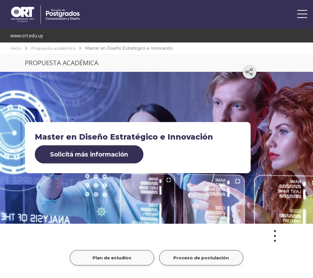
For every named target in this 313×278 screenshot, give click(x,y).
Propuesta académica (53, 48)
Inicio (15, 48)
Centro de (95, 6)
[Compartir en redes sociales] (249, 72)
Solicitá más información (89, 154)
